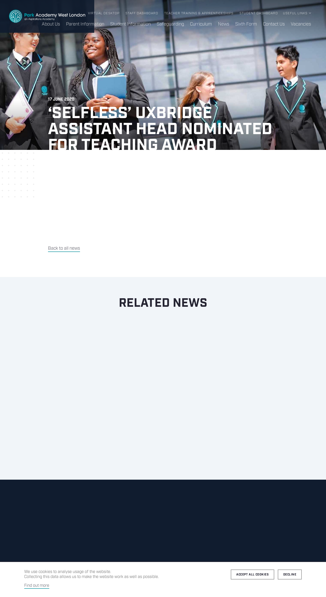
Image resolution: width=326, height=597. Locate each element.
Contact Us (274, 24)
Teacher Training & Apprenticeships (199, 13)
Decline (289, 574)
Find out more (36, 585)
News (223, 24)
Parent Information (85, 24)
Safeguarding (170, 24)
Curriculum (201, 24)
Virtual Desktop (104, 13)
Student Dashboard (259, 13)
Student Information (130, 24)
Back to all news (64, 248)
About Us (51, 24)
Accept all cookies (252, 574)
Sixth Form (246, 24)
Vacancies (301, 24)
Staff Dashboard (142, 13)
